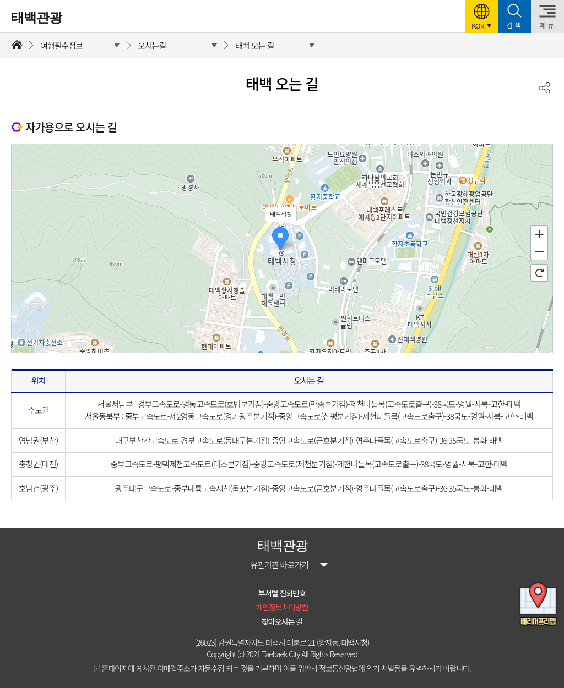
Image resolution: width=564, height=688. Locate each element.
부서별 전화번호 (282, 592)
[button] (481, 16)
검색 (514, 25)
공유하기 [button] (544, 87)
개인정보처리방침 (282, 607)
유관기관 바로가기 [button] (279, 564)
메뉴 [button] (547, 25)
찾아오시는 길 (282, 621)
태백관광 (36, 17)
